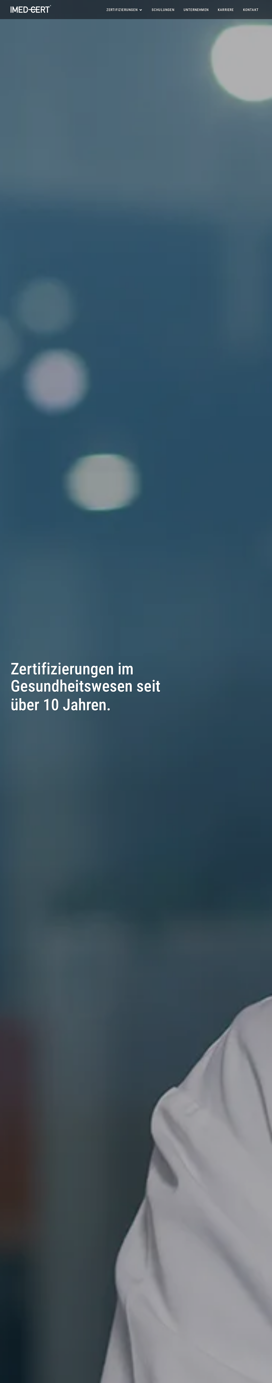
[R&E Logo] (31, 9)
